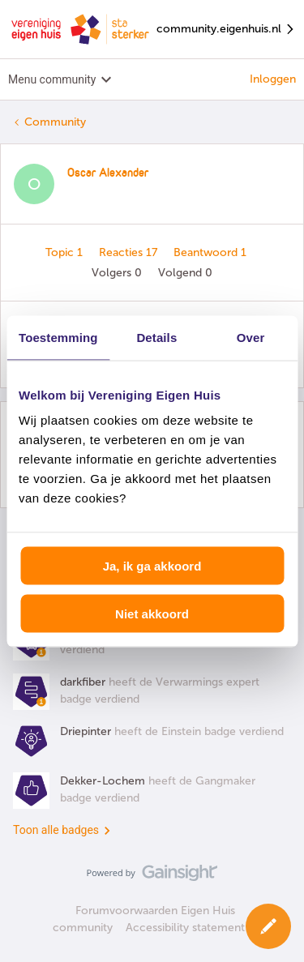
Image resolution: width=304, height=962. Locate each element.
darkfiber (82, 682)
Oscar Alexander (107, 173)
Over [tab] (251, 337)
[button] (268, 926)
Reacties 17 (130, 252)
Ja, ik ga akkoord (152, 566)
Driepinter (85, 731)
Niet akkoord (152, 613)
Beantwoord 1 (209, 252)
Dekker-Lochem (102, 781)
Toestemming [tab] (58, 337)
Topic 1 (65, 252)
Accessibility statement (185, 927)
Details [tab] (156, 337)
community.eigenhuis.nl (226, 30)
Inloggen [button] (273, 79)
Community (55, 122)
